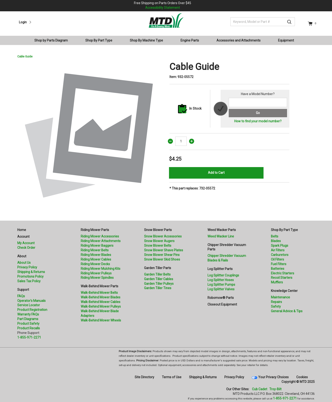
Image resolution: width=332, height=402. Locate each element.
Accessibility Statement (162, 7)
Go (258, 113)
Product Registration (32, 310)
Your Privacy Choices (273, 377)
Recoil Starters (281, 277)
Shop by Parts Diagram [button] (51, 40)
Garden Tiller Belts (157, 274)
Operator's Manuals (31, 301)
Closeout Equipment (222, 304)
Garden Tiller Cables (158, 279)
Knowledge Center (284, 291)
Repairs (276, 302)
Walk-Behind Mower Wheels (101, 320)
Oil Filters (277, 259)
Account (23, 236)
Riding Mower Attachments (101, 241)
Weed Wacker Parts (222, 230)
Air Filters (278, 250)
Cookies (302, 377)
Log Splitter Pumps (221, 284)
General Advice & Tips (286, 311)
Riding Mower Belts (95, 250)
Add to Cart (216, 172)
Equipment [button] (286, 40)
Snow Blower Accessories (163, 236)
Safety (276, 306)
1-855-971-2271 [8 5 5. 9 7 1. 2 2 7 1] (285, 398)
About (21, 256)
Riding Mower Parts (95, 230)
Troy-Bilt (275, 389)
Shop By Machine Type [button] (146, 40)
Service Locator (28, 305)
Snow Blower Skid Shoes (162, 259)
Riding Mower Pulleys (96, 273)
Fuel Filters (278, 264)
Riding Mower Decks (95, 264)
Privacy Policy (27, 267)
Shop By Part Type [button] (98, 40)
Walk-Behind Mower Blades (100, 297)
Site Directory (144, 377)
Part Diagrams (27, 319)
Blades (276, 241)
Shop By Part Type (284, 230)
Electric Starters (282, 273)
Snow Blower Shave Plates (163, 250)
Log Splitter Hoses (221, 280)
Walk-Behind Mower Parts (99, 286)
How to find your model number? (258, 121)
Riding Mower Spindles (97, 277)
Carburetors (279, 255)
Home (21, 230)
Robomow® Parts (221, 298)
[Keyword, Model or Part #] (262, 21)
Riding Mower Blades (96, 255)
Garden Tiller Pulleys (159, 283)
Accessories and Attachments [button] (238, 40)
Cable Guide (25, 56)
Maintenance (280, 297)
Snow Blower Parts (158, 230)
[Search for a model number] (258, 102)
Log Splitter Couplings (223, 275)
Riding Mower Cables (96, 259)
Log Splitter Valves (221, 289)
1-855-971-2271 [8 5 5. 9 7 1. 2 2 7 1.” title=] (29, 337)
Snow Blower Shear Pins (162, 255)
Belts (274, 236)
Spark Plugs (279, 245)
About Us (24, 262)
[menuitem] (52, 40)
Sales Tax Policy (29, 281)
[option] (90, 134)
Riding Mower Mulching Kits (100, 268)
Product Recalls (28, 328)
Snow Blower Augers (159, 241)
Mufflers (277, 282)
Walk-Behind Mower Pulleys (101, 306)
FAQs (21, 296)
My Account (26, 243)
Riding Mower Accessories (100, 236)
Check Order (26, 247)
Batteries (277, 268)
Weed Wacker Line (221, 236)
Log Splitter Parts (220, 269)
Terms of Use (171, 377)
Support (23, 289)
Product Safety (28, 323)
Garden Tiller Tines (157, 288)
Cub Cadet (259, 389)
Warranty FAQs (28, 314)
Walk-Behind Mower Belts (99, 292)
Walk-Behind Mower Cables (100, 302)
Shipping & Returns (31, 272)
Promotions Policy (30, 276)
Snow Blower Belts (157, 245)
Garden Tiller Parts (157, 268)
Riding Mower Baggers (97, 245)
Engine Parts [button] (190, 40)
